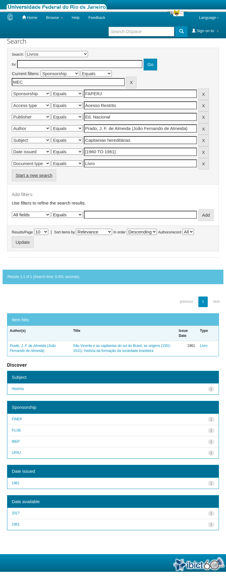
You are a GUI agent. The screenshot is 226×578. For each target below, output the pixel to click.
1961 (16, 483)
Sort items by (64, 232)
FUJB (16, 430)
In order (120, 232)
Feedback (96, 17)
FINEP (17, 419)
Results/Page (22, 232)
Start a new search (34, 175)
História (18, 389)
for (14, 64)
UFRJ (16, 453)
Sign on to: (205, 30)
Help (76, 17)
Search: (18, 54)
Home (29, 17)
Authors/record (169, 232)
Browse (54, 17)
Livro (203, 346)
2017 (16, 513)
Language (209, 17)
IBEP (16, 441)
